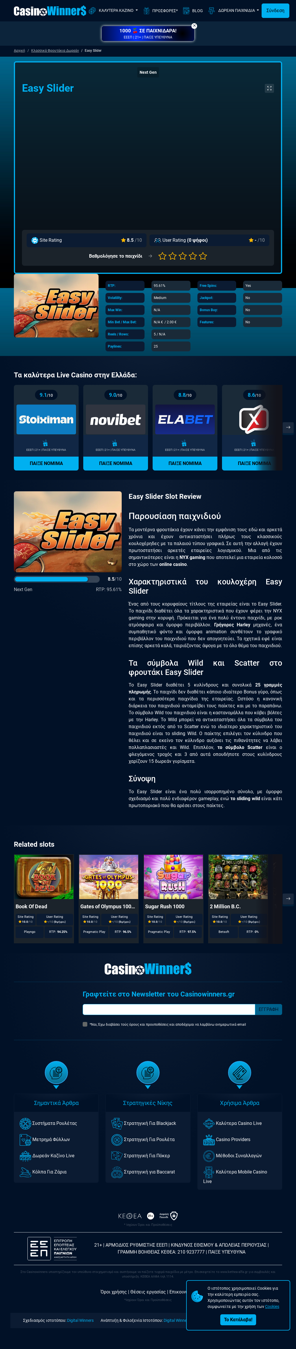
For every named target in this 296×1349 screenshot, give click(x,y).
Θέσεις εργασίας (148, 1292)
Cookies (272, 1306)
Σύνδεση (275, 10)
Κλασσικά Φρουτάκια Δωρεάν (55, 51)
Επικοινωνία (182, 1292)
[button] (148, 33)
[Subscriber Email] (169, 1009)
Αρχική (19, 51)
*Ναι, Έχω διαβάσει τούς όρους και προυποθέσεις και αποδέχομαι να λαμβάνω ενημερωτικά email (168, 1025)
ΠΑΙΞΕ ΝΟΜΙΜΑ (46, 463)
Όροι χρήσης (114, 1292)
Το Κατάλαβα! (238, 1319)
